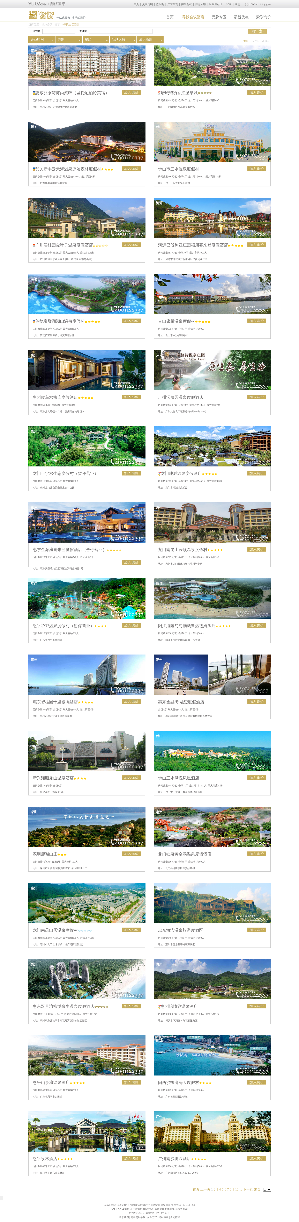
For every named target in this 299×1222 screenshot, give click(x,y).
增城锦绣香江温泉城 (185, 93)
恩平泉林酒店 (53, 1158)
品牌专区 (219, 17)
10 (237, 1189)
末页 (257, 1189)
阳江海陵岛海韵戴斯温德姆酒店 (194, 625)
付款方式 (152, 1217)
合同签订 (175, 1217)
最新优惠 (241, 17)
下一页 (248, 1189)
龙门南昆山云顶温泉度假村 (190, 549)
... (241, 1189)
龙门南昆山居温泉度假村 (62, 930)
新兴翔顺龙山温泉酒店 (59, 778)
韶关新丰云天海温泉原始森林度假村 (73, 169)
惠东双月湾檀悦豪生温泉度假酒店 (71, 1006)
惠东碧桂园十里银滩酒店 (63, 702)
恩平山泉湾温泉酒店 (59, 1082)
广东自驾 (172, 4)
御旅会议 (186, 4)
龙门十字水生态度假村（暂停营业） (65, 473)
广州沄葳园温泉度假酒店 (180, 397)
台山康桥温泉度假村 (184, 321)
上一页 (205, 1189)
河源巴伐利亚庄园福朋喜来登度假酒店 (200, 245)
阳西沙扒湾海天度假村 (184, 1082)
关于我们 (124, 1217)
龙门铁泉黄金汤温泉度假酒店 (184, 854)
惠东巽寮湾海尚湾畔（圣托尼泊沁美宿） (71, 93)
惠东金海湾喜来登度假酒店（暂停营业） (77, 549)
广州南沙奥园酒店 (182, 1158)
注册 (237, 4)
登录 (229, 4)
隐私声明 (164, 1217)
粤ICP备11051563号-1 (157, 1213)
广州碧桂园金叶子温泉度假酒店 (70, 245)
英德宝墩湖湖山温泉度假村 (66, 321)
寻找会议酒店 (193, 17)
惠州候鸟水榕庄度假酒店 (63, 397)
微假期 (160, 4)
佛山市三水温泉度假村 (178, 169)
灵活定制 (147, 4)
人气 (255, 41)
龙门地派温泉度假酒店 (187, 473)
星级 (265, 41)
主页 (136, 4)
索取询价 (263, 17)
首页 (170, 17)
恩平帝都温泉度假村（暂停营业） (70, 625)
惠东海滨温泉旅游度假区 (180, 930)
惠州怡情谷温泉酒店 (178, 1006)
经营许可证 (215, 4)
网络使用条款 (137, 1217)
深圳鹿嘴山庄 (50, 854)
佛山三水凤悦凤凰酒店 (178, 778)
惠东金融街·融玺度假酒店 (181, 702)
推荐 (245, 41)
